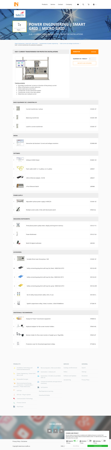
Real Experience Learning (46, 391)
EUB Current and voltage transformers (69, 43)
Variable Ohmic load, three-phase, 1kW (38, 259)
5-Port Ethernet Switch (32, 186)
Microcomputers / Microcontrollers (51, 368)
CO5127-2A (93, 234)
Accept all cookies (98, 446)
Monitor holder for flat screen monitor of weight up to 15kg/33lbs (44, 335)
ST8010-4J (93, 210)
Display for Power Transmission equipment (38, 319)
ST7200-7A (93, 303)
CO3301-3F (93, 259)
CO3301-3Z (93, 201)
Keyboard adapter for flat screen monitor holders (40, 326)
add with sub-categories (85, 63)
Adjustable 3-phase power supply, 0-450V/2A (38, 201)
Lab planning (67, 380)
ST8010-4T (93, 335)
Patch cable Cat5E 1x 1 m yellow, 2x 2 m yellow (39, 169)
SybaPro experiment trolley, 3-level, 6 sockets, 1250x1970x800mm (45, 303)
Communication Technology (25, 398)
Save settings (76, 446)
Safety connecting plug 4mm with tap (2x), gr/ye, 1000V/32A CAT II (45, 286)
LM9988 (92, 186)
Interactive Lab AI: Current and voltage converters (42, 143)
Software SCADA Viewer (33, 160)
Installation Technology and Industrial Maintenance (24, 368)
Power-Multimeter (31, 234)
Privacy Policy (85, 380)
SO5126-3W (93, 286)
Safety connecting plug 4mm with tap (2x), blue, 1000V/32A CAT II (45, 277)
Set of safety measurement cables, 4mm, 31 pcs (40, 295)
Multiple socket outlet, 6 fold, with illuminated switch (41, 210)
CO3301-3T (93, 126)
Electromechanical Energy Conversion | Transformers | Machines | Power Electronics (23, 384)
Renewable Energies (22, 379)
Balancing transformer (32, 118)
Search (84, 368)
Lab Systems (44, 387)
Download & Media (44, 395)
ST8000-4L (93, 319)
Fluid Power (20, 406)
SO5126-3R (93, 268)
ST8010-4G (93, 326)
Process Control (21, 402)
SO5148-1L (93, 295)
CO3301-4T (93, 109)
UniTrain (19, 390)
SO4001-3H (93, 160)
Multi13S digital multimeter (33, 243)
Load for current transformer (34, 126)
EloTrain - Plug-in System (24, 394)
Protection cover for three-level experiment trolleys (40, 344)
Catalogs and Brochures (70, 368)
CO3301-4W (93, 118)
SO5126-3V (93, 277)
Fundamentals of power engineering (49, 43)
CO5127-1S (93, 225)
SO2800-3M (93, 143)
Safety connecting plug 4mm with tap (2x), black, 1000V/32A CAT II (45, 268)
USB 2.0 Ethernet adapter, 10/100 (35, 178)
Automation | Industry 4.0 (48, 372)
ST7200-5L (93, 344)
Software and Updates (70, 376)
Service (53, 4)
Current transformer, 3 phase (34, 109)
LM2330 (92, 243)
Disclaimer (85, 376)
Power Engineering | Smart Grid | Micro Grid (57, 26)
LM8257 (92, 178)
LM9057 (92, 169)
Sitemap (84, 372)
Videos (65, 372)
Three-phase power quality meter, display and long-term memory (44, 225)
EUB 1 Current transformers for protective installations (56, 34)
